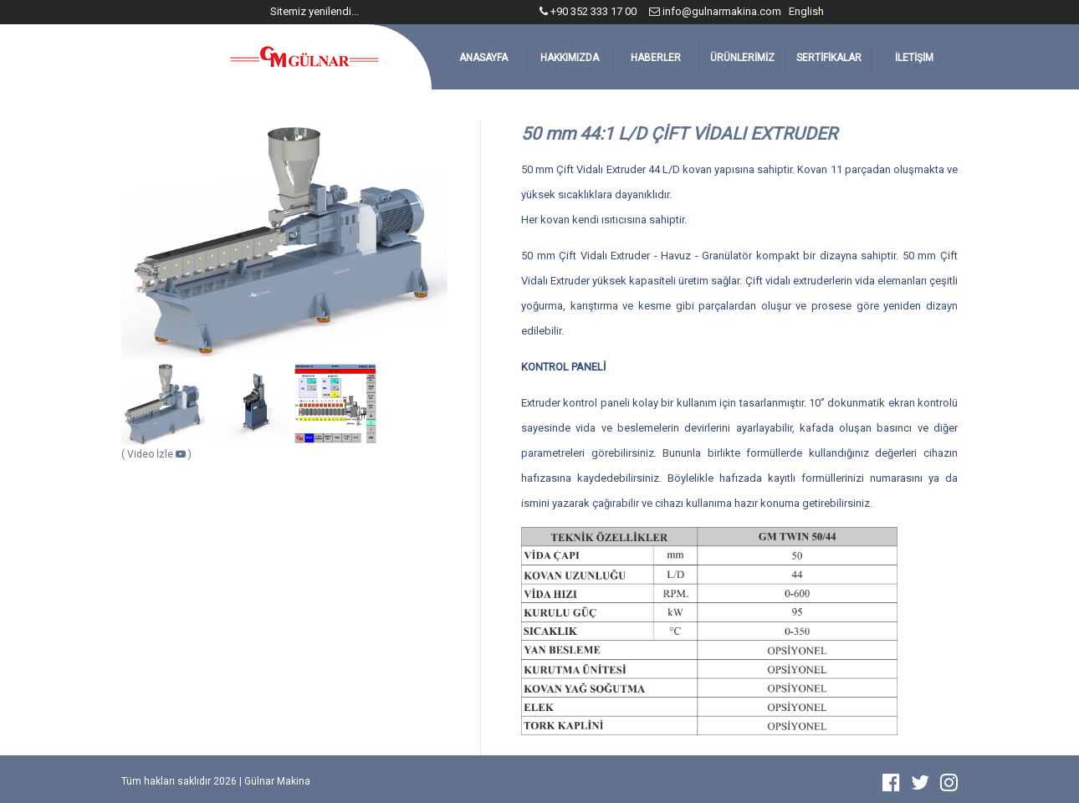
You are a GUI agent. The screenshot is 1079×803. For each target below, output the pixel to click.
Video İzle (157, 454)
